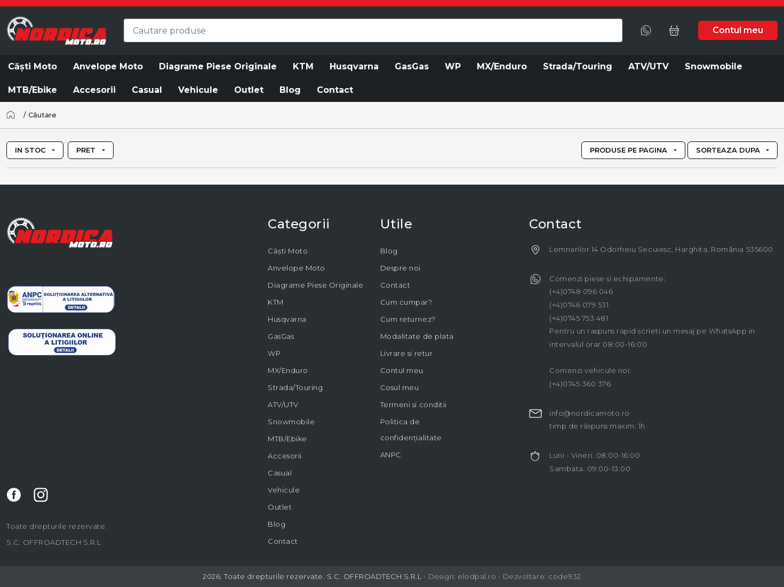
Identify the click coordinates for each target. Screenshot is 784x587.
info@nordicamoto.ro (589, 413)
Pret (85, 150)
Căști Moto (288, 251)
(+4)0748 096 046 (581, 291)
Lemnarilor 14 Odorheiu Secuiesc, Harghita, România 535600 (661, 249)
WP (274, 353)
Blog (276, 524)
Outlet (280, 507)
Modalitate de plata (417, 336)
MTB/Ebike (287, 438)
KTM (276, 302)
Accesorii (285, 455)
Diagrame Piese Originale (315, 285)
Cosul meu (399, 387)
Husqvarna (287, 319)
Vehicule (284, 490)
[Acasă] (13, 114)
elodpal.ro (477, 576)
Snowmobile (291, 421)
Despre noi (400, 268)
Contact (283, 541)
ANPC (391, 454)
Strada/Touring (295, 387)
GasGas (281, 336)
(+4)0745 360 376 (580, 383)
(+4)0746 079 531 (579, 304)
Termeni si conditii (413, 404)
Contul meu (401, 370)
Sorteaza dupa (728, 150)
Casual (280, 473)
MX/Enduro (288, 370)
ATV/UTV (283, 404)
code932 (564, 576)
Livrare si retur (406, 353)
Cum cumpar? (406, 302)
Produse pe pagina (628, 150)
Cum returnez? (408, 319)
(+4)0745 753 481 (578, 318)
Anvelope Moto (296, 268)
